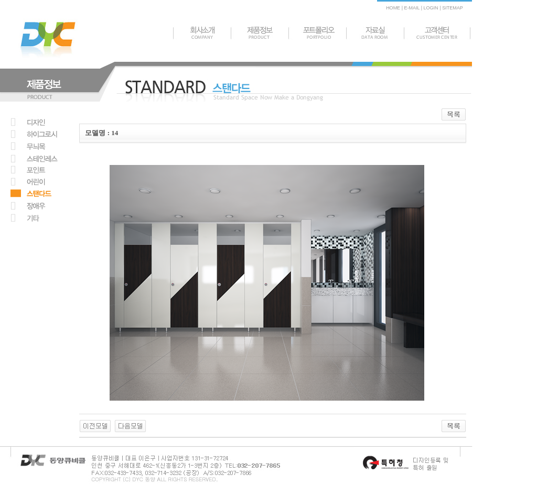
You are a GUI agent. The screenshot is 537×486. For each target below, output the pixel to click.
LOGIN (430, 7)
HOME (393, 7)
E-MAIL (412, 7)
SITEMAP (452, 7)
